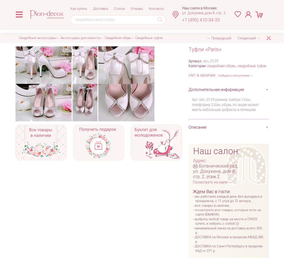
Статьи (119, 9)
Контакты (156, 9)
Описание (198, 127)
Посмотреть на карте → (212, 182)
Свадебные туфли (149, 38)
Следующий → (249, 38)
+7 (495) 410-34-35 (201, 20)
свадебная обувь (221, 66)
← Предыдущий (219, 38)
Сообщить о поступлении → (235, 75)
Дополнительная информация (216, 89)
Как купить (79, 9)
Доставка (100, 9)
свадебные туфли (251, 66)
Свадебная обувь (118, 38)
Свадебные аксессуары (38, 38)
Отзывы (137, 9)
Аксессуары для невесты (81, 38)
